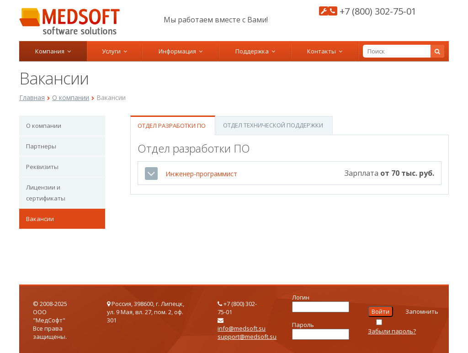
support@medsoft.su (247, 336)
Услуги (114, 51)
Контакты (324, 51)
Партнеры (41, 146)
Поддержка (255, 51)
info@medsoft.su (242, 328)
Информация (180, 51)
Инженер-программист (201, 173)
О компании (70, 97)
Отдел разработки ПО (172, 125)
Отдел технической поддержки (273, 125)
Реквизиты (42, 167)
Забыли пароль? (392, 331)
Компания (53, 51)
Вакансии (40, 219)
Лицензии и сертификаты (45, 192)
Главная (32, 97)
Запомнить (421, 311)
